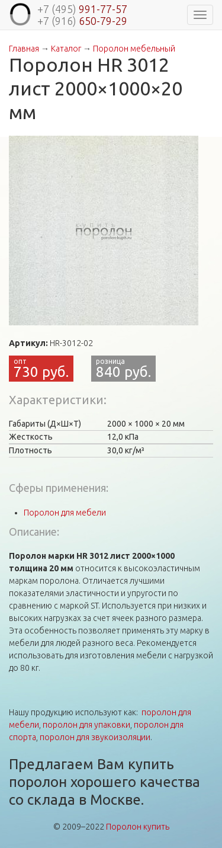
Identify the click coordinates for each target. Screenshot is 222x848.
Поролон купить (137, 826)
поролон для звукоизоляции (95, 737)
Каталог (66, 48)
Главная (24, 48)
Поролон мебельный (134, 48)
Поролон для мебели (65, 512)
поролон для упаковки (86, 724)
